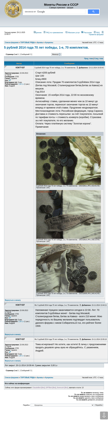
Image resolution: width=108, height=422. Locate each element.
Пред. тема (88, 58)
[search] (53, 11)
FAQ (97, 32)
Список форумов (12, 377)
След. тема (98, 58)
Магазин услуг (72, 32)
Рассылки (86, 32)
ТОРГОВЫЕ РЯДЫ (27, 377)
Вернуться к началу (13, 300)
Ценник (38, 32)
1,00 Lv (21, 84)
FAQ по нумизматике (53, 32)
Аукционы (49, 377)
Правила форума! (96, 33)
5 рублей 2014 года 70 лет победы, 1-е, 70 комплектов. (46, 47)
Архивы (40, 377)
